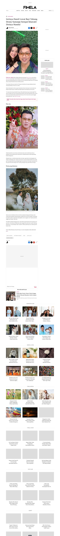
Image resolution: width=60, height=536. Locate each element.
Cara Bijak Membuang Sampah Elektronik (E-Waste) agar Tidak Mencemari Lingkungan (46, 379)
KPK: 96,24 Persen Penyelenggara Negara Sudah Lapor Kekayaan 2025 (46, 526)
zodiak (38, 10)
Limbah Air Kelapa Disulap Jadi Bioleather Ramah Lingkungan (46, 361)
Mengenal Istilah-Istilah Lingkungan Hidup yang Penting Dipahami (13, 402)
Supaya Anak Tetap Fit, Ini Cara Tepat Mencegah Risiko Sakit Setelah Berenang (13, 462)
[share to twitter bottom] (31, 242)
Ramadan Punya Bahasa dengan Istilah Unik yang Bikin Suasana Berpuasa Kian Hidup (30, 420)
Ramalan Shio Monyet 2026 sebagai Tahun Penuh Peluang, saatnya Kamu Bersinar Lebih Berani (13, 503)
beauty (26, 10)
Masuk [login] (50, 10)
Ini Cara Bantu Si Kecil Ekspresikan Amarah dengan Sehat (13, 444)
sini (7, 231)
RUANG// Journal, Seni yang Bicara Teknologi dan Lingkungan (30, 379)
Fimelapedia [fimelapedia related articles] (30, 386)
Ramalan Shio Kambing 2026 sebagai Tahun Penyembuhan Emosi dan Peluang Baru (30, 503)
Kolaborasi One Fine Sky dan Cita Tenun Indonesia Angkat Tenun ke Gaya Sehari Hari (13, 379)
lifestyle (18, 10)
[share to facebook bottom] (29, 242)
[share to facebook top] (29, 28)
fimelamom (34, 10)
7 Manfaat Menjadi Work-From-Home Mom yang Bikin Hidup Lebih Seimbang (30, 462)
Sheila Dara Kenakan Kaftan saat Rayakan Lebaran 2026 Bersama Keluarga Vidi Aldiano (30, 338)
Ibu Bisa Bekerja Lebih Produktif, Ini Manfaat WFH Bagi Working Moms (46, 462)
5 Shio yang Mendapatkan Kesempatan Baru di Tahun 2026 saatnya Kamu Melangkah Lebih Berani (46, 485)
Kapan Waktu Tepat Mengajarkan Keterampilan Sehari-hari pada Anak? (30, 444)
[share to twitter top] (31, 28)
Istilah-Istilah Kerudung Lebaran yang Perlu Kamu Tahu (30, 402)
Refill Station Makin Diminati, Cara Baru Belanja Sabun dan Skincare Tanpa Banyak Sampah (30, 361)
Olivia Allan (8, 78)
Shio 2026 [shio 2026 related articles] (30, 469)
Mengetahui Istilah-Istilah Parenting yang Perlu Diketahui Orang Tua (46, 420)
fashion (22, 10)
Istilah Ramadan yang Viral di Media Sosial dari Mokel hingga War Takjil (46, 402)
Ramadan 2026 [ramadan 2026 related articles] (30, 303)
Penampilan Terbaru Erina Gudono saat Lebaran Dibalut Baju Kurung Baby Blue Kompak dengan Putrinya (46, 338)
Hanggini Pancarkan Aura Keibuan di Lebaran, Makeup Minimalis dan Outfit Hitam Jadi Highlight (46, 319)
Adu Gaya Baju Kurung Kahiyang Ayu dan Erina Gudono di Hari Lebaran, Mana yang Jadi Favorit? (13, 319)
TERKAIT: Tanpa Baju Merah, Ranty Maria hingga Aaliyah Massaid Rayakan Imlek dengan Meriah (21, 99)
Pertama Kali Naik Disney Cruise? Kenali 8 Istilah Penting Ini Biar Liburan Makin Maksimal (13, 420)
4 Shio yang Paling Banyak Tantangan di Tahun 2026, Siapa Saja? (13, 485)
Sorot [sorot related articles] (30, 510)
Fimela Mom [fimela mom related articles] (30, 427)
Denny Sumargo (29, 77)
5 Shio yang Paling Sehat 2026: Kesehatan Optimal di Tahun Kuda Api (30, 485)
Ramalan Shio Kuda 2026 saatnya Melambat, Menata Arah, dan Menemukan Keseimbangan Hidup (46, 503)
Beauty (46, 75)
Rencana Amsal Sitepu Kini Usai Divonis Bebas (29, 526)
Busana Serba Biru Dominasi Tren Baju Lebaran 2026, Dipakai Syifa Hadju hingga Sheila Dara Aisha (30, 319)
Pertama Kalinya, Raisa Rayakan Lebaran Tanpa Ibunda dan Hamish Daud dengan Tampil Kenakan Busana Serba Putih (13, 338)
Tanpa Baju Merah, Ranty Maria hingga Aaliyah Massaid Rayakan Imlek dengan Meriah (26, 295)
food (30, 10)
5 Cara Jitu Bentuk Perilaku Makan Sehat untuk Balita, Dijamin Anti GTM (46, 444)
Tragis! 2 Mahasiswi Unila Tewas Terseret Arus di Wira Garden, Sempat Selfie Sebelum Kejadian (13, 526)
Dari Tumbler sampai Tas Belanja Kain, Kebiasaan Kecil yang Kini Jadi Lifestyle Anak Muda (13, 361)
